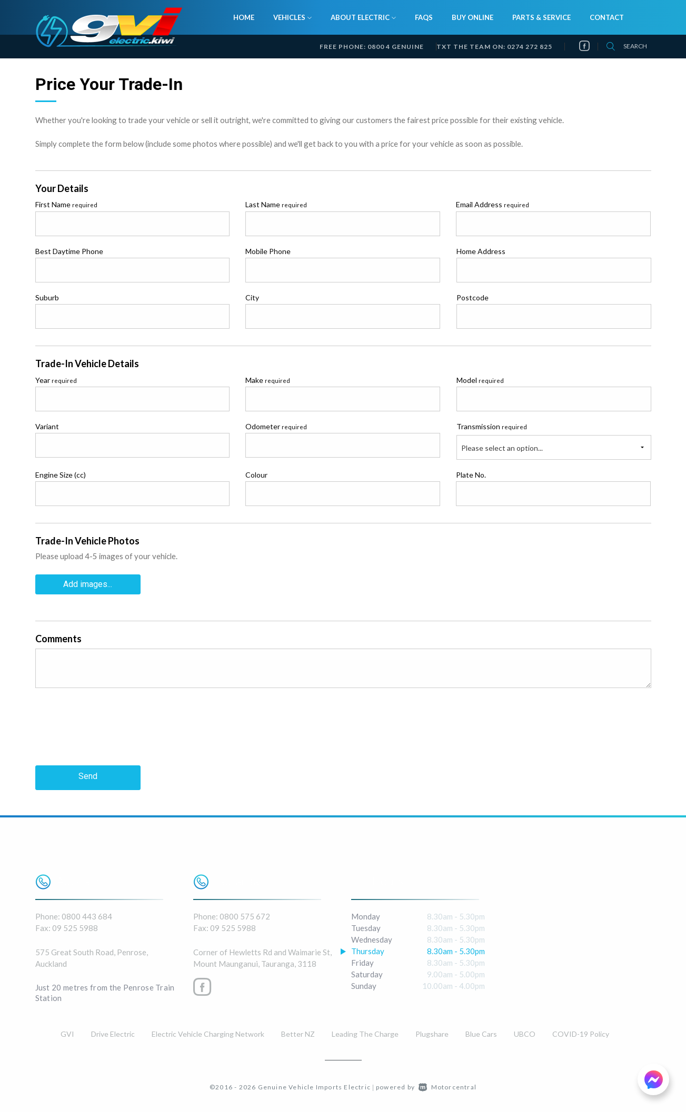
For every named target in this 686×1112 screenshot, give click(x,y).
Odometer (276, 426)
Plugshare (432, 1031)
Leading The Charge (365, 1031)
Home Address (480, 251)
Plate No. (471, 474)
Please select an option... (502, 447)
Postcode (472, 297)
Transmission (491, 426)
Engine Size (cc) (60, 474)
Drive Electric (113, 1031)
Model (480, 380)
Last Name (276, 204)
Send (87, 776)
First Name (66, 204)
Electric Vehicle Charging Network (208, 1031)
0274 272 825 (529, 46)
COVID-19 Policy (580, 1031)
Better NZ (298, 1031)
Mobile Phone (268, 251)
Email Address (492, 204)
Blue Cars (481, 1031)
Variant (47, 426)
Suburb (47, 297)
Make (267, 380)
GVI (67, 1031)
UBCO (524, 1031)
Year (56, 380)
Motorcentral (447, 1085)
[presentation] (115, 733)
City (252, 297)
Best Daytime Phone (69, 251)
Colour (256, 474)
